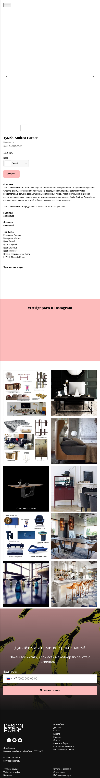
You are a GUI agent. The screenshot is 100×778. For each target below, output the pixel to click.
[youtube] (20, 741)
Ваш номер (10, 671)
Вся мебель (58, 724)
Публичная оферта (62, 775)
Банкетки (7, 775)
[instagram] (14, 741)
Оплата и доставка (62, 769)
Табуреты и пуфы (11, 772)
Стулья (56, 740)
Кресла (56, 734)
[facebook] (9, 741)
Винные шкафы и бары (64, 750)
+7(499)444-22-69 (11, 757)
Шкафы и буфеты (61, 743)
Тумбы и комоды (11, 769)
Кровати (57, 737)
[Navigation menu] (7, 5)
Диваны (57, 727)
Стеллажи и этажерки (63, 746)
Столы (56, 731)
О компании (59, 772)
